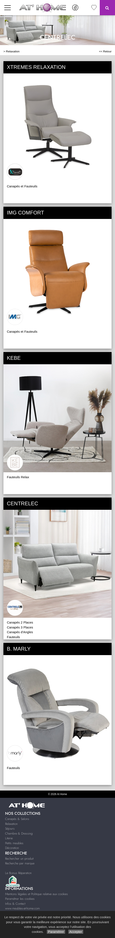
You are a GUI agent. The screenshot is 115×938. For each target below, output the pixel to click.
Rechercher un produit (19, 858)
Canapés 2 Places (20, 622)
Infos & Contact (15, 903)
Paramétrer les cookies (20, 898)
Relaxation (13, 51)
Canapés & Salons (17, 819)
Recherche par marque (19, 863)
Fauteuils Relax (18, 477)
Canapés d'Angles (20, 632)
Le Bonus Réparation (18, 873)
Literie (9, 838)
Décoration (12, 847)
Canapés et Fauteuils (22, 186)
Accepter (76, 931)
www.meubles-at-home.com (22, 908)
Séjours (10, 828)
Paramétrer (56, 931)
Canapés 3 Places (20, 627)
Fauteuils (13, 637)
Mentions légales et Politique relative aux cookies (36, 894)
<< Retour (105, 51)
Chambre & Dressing (19, 833)
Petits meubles (14, 843)
